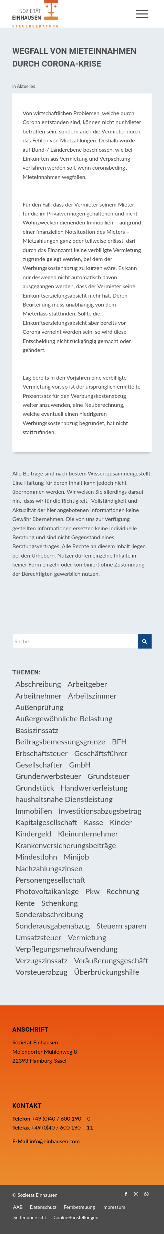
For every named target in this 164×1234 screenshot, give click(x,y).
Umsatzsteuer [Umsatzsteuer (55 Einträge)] (38, 937)
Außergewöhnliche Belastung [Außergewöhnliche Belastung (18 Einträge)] (64, 718)
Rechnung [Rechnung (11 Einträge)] (122, 891)
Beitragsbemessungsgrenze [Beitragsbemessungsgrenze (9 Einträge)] (60, 741)
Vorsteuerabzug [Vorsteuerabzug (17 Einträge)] (42, 971)
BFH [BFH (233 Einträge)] (119, 741)
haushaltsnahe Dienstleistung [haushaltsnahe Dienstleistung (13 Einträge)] (64, 799)
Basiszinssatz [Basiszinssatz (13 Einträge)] (37, 730)
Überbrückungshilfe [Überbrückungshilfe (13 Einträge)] (106, 971)
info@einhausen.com (55, 1141)
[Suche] (82, 641)
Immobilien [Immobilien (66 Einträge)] (34, 810)
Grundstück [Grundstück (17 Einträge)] (35, 787)
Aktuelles (26, 86)
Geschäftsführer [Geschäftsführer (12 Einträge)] (100, 753)
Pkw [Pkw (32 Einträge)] (92, 891)
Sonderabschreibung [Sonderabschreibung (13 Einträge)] (49, 914)
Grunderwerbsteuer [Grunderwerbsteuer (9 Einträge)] (48, 776)
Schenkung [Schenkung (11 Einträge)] (59, 902)
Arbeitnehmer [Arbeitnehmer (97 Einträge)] (39, 695)
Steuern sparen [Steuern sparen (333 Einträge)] (121, 925)
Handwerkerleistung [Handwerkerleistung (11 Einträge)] (94, 787)
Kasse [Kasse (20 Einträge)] (93, 822)
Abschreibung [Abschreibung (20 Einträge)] (38, 684)
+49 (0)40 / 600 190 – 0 (61, 1118)
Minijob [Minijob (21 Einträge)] (76, 856)
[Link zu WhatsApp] (146, 1194)
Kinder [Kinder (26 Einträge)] (121, 822)
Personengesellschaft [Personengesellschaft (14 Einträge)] (50, 879)
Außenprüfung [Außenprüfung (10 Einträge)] (40, 707)
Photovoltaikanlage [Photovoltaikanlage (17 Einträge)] (47, 891)
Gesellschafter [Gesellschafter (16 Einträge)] (39, 764)
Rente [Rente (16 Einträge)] (25, 902)
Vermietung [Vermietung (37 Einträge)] (87, 937)
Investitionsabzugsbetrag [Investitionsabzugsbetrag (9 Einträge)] (100, 810)
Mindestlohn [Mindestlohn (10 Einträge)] (36, 856)
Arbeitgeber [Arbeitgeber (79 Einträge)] (87, 684)
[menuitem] (142, 14)
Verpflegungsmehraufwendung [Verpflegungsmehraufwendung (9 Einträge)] (67, 948)
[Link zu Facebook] (126, 1194)
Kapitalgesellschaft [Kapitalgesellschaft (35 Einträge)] (47, 822)
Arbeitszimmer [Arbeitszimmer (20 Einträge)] (92, 695)
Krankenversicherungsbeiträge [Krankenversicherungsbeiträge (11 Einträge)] (66, 845)
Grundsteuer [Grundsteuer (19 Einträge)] (109, 776)
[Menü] (142, 14)
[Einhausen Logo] (68, 14)
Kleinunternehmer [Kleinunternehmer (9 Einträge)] (88, 833)
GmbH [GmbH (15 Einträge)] (80, 764)
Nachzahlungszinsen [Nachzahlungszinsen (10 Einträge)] (49, 868)
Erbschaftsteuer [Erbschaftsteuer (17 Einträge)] (42, 753)
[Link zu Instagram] (136, 1194)
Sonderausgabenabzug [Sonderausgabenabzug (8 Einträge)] (53, 925)
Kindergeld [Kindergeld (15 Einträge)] (33, 833)
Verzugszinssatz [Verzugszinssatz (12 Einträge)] (42, 960)
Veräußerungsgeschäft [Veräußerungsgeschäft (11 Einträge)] (111, 960)
